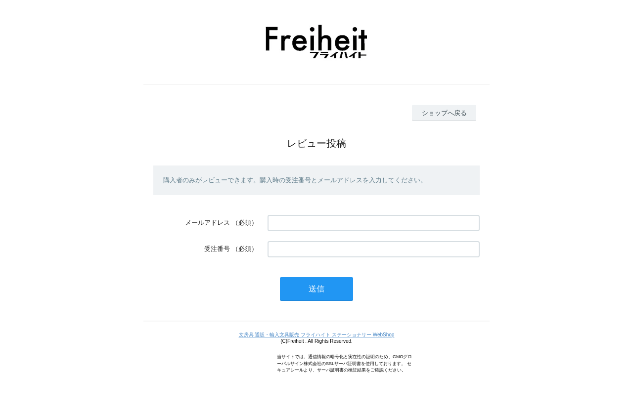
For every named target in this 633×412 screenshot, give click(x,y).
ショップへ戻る (444, 113)
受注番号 (217, 248)
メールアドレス (207, 222)
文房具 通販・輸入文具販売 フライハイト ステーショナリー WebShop (317, 334)
